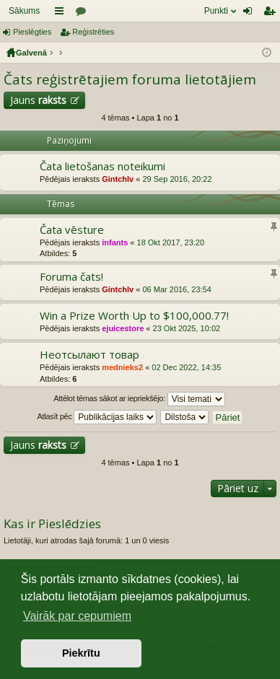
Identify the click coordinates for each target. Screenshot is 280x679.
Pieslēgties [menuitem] (250, 14)
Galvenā (31, 52)
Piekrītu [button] (81, 653)
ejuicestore (123, 328)
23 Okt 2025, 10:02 (187, 328)
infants (115, 242)
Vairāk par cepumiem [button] (77, 616)
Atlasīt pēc (97, 417)
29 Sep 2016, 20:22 (176, 179)
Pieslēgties (32, 31)
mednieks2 (122, 367)
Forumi (84, 14)
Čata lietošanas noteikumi (102, 166)
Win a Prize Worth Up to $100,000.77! (134, 316)
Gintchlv (118, 179)
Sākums (24, 11)
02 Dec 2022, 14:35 (186, 367)
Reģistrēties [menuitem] (272, 14)
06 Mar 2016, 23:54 (176, 289)
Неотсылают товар (89, 355)
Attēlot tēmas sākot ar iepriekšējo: (138, 399)
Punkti (216, 11)
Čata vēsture (72, 230)
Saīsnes (62, 14)
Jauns (38, 100)
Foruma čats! (71, 277)
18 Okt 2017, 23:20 (171, 242)
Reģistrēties (93, 31)
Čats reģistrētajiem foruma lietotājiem (130, 79)
